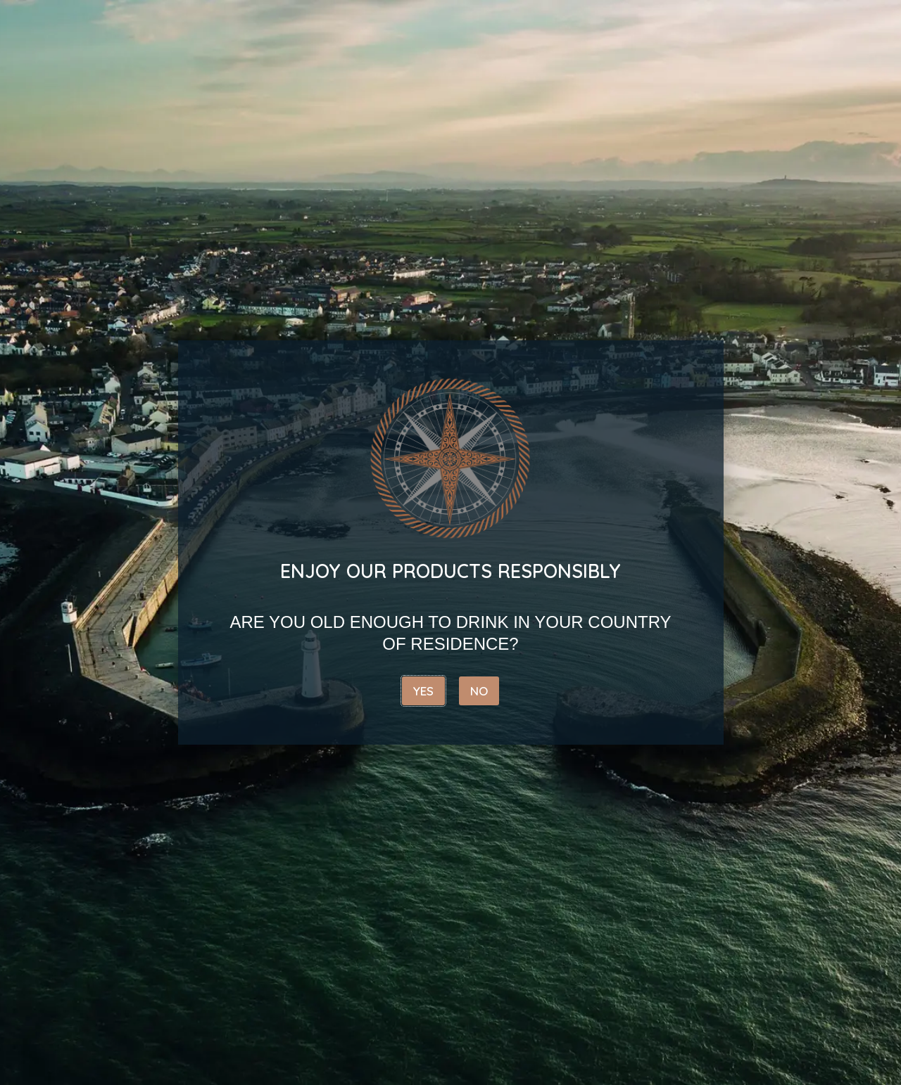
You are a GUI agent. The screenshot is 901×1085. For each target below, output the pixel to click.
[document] (450, 542)
